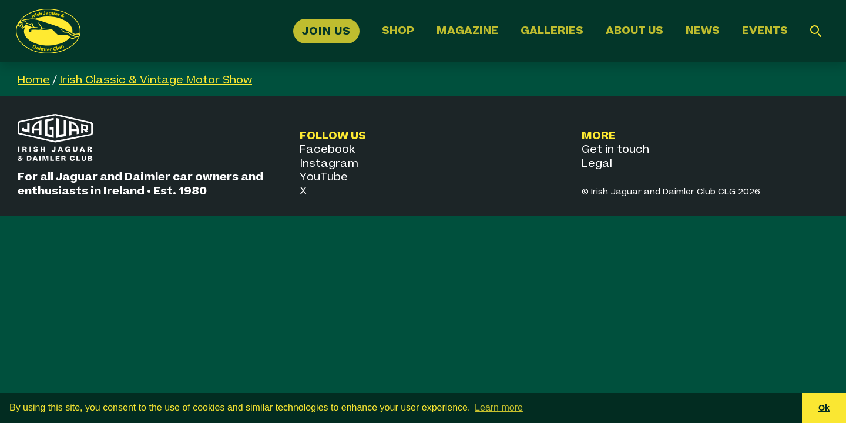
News (703, 31)
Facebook (327, 149)
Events (765, 31)
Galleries (552, 31)
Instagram (329, 164)
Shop (398, 31)
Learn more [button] (499, 407)
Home (34, 80)
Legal (597, 164)
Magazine (467, 31)
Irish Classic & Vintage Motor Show (155, 80)
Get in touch (615, 149)
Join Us (326, 31)
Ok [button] (824, 407)
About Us (634, 31)
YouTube (324, 177)
